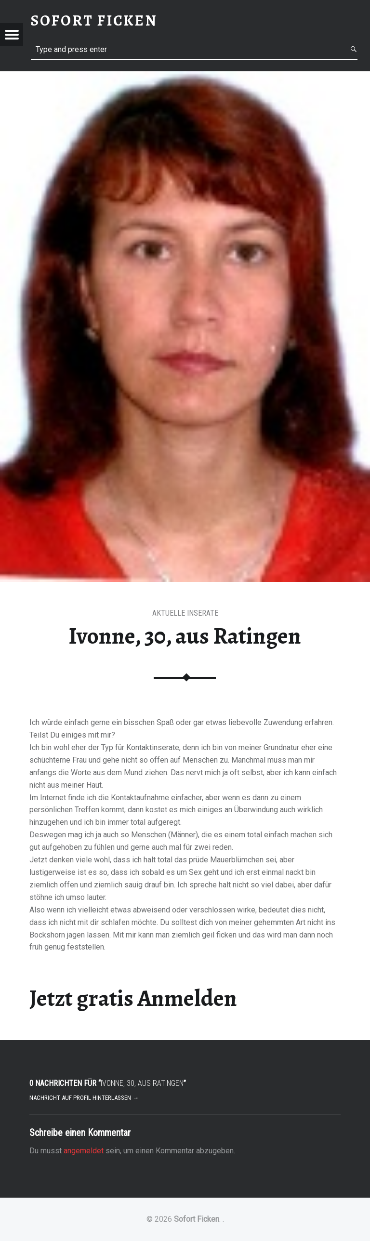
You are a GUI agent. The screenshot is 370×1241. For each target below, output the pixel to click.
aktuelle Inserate (185, 613)
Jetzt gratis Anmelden (133, 998)
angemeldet (84, 1150)
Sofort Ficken (196, 1219)
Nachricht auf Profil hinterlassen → (84, 1097)
